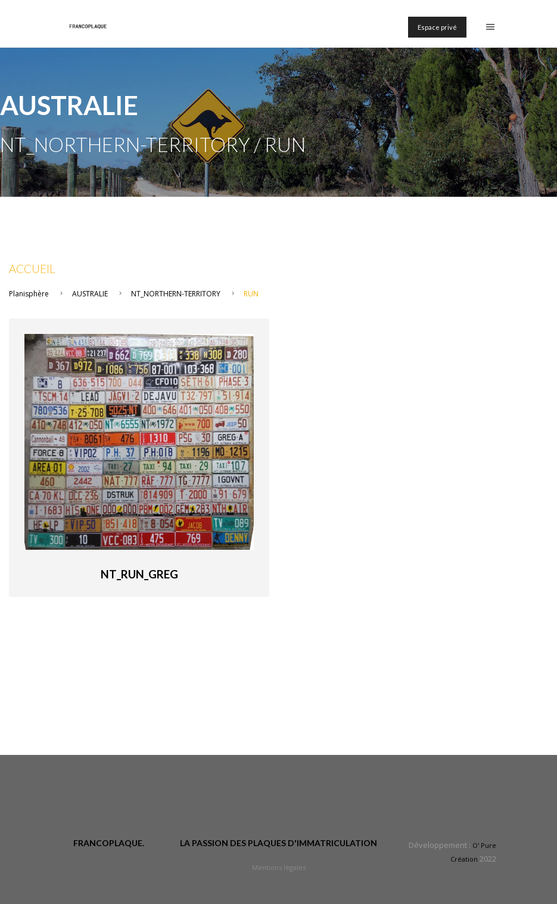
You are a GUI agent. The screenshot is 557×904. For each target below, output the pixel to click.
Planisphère (29, 294)
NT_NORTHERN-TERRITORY (175, 294)
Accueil (32, 268)
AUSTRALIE (90, 294)
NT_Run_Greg (139, 574)
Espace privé (437, 27)
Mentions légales (279, 867)
